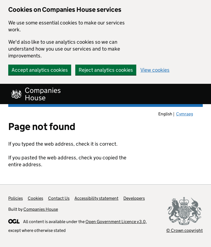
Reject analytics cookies (106, 70)
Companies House (40, 209)
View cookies (155, 70)
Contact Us (59, 198)
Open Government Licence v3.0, (116, 221)
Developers (134, 198)
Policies (15, 198)
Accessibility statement (96, 198)
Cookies (35, 198)
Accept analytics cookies (40, 70)
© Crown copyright (184, 230)
